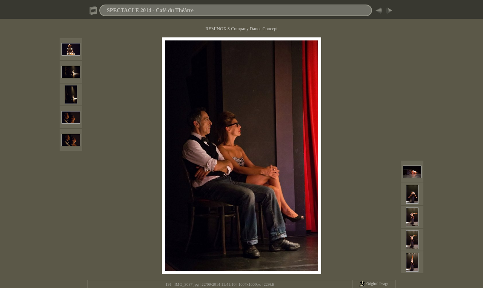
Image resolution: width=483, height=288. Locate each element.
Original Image (374, 284)
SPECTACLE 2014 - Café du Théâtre (150, 10)
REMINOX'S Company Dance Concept (241, 28)
